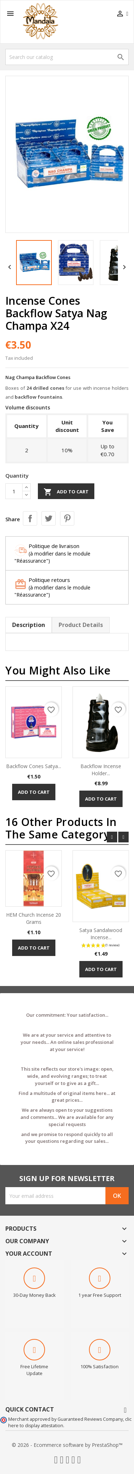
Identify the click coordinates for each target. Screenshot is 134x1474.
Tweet (48, 518)
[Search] (67, 57)
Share (30, 518)
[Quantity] (14, 491)
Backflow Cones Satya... (33, 766)
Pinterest (67, 518)
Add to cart (66, 492)
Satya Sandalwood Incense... (100, 934)
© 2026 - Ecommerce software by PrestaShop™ (67, 1444)
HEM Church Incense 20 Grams (33, 918)
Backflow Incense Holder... (100, 770)
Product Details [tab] (81, 625)
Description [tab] (28, 625)
